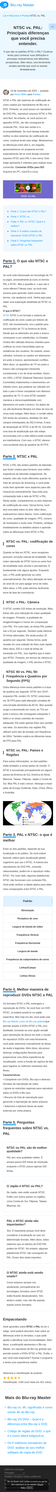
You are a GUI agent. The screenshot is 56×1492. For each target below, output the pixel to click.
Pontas (25, 15)
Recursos (14, 15)
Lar (4, 15)
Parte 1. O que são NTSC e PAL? (28, 211)
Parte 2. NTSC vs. (20, 216)
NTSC (6, 315)
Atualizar (8, 1476)
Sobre (27, 1476)
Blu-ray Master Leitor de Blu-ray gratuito (24, 1021)
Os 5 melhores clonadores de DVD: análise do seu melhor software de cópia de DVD (26, 1447)
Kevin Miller (20, 94)
